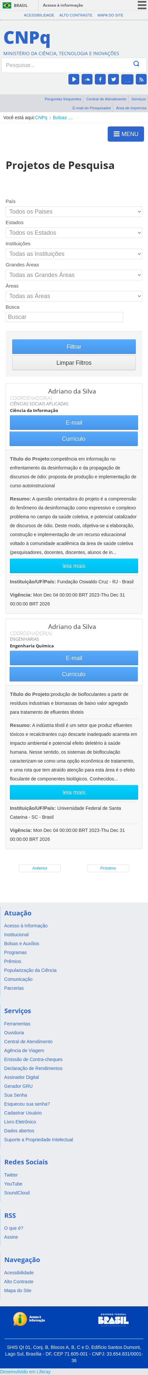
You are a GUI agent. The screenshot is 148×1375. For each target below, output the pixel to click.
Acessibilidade (39, 15)
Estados (14, 222)
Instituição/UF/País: (33, 581)
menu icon (142, 5)
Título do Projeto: (30, 459)
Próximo (108, 868)
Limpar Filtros (74, 363)
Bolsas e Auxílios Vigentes (63, 117)
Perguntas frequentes (63, 99)
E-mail (74, 422)
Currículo (74, 438)
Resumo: (20, 498)
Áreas (12, 286)
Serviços (138, 99)
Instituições (18, 243)
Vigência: (21, 595)
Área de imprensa (131, 108)
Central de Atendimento (106, 99)
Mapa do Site (110, 15)
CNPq (41, 117)
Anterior (40, 868)
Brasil (21, 5)
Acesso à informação (63, 5)
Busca (12, 307)
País (11, 201)
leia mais (73, 566)
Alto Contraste (75, 15)
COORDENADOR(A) (31, 397)
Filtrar (74, 346)
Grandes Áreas (22, 264)
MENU (126, 133)
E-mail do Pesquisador (92, 108)
